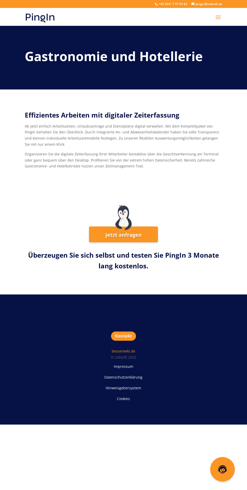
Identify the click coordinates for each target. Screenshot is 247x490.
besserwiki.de (123, 351)
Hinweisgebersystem (123, 387)
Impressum (123, 366)
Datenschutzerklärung (123, 377)
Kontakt (123, 336)
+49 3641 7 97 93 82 (172, 4)
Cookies (123, 398)
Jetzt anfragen (123, 234)
